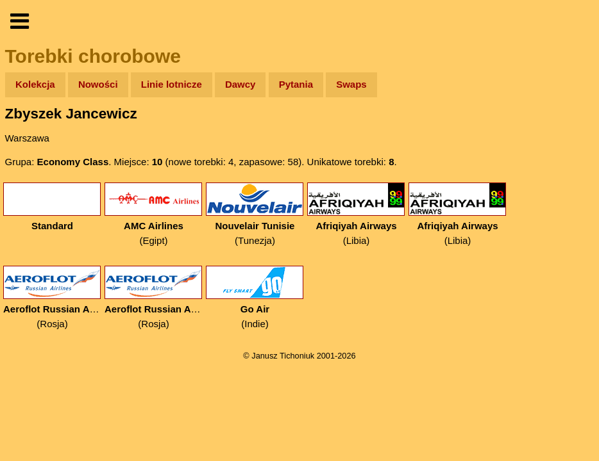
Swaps (351, 84)
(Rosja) (52, 297)
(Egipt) (153, 214)
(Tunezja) (255, 214)
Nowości (98, 84)
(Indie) (255, 297)
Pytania (296, 84)
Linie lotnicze (171, 84)
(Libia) (356, 214)
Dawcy (240, 84)
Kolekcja (35, 84)
